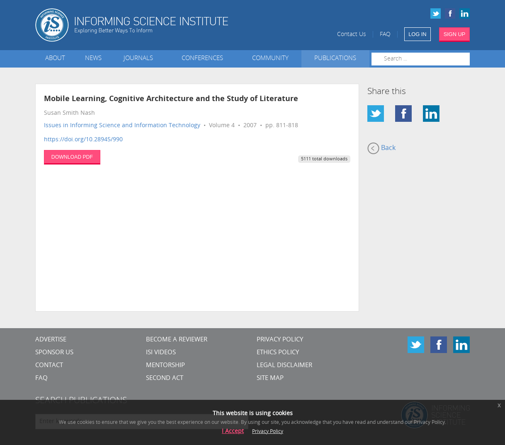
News (93, 59)
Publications (335, 59)
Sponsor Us (54, 353)
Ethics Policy (278, 353)
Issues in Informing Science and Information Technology (122, 126)
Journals (140, 59)
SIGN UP (455, 34)
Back (381, 148)
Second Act (164, 378)
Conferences (204, 59)
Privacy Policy (280, 340)
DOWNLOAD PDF (72, 157)
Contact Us (351, 34)
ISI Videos (161, 353)
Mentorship (165, 366)
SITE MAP (270, 378)
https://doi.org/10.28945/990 (83, 140)
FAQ (385, 34)
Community (270, 59)
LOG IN (417, 34)
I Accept (233, 431)
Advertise (50, 340)
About (55, 59)
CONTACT (49, 366)
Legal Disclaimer (284, 366)
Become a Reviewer (176, 340)
